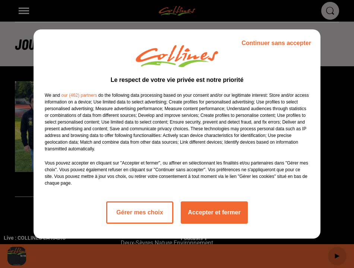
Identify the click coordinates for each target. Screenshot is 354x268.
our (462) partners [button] (79, 95)
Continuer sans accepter (276, 43)
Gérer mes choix (139, 212)
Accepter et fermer (214, 212)
